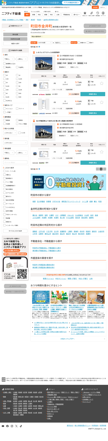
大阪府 (15, 406)
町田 (100, 201)
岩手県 (25, 392)
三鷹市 (70, 231)
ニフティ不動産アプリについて (91, 395)
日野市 (41, 234)
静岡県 (25, 403)
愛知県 (15, 403)
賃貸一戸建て (75, 392)
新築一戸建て (72, 278)
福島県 (15, 394)
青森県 (20, 392)
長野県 (25, 401)
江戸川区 (42, 231)
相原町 (41, 215)
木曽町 (56, 217)
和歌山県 (40, 406)
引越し (49, 418)
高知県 (25, 410)
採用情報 (103, 425)
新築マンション (48, 278)
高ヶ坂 (62, 217)
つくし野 (85, 201)
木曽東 (50, 217)
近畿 (4, 406)
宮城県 (30, 392)
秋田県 (35, 392)
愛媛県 (20, 410)
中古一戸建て (83, 278)
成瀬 (91, 201)
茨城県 (36, 397)
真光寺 (77, 217)
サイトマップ (86, 402)
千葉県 (31, 397)
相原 (34, 201)
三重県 (30, 403)
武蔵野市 (63, 231)
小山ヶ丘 (70, 215)
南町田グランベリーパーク (71, 201)
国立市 (62, 234)
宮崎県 (40, 413)
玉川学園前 (41, 201)
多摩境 (48, 201)
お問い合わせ (86, 397)
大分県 (35, 413)
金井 (91, 215)
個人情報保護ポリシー (82, 425)
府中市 (82, 231)
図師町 (91, 217)
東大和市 (81, 234)
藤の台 (35, 215)
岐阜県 (20, 403)
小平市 (35, 234)
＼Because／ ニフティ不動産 (91, 392)
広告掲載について (87, 399)
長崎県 (25, 413)
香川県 (15, 410)
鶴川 (95, 201)
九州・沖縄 (6, 413)
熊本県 (30, 413)
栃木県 (41, 397)
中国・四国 (6, 408)
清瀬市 (88, 234)
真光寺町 (84, 217)
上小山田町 (36, 217)
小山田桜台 (79, 215)
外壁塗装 (50, 416)
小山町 (86, 215)
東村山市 (48, 234)
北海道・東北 (7, 392)
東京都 (15, 397)
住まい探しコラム (52, 411)
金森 (96, 215)
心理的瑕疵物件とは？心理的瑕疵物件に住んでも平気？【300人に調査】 (96, 307)
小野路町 (63, 215)
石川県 (35, 401)
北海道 (15, 392)
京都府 (25, 406)
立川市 (56, 231)
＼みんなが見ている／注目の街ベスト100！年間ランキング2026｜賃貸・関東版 (40, 307)
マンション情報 (52, 406)
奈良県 (35, 406)
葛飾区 (35, 231)
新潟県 (15, 401)
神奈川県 (21, 397)
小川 (56, 215)
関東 (4, 397)
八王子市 (49, 231)
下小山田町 (70, 217)
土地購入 (50, 402)
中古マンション (60, 278)
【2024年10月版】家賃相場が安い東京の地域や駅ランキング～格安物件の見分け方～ (87, 328)
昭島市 (88, 231)
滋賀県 (30, 406)
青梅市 (76, 231)
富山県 (30, 401)
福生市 (68, 234)
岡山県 (20, 408)
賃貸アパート (65, 392)
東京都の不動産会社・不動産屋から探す (47, 250)
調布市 (94, 231)
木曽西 (44, 217)
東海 (4, 403)
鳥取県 (25, 408)
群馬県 (15, 399)
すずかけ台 (56, 201)
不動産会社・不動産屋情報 (55, 404)
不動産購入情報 (52, 395)
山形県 (40, 392)
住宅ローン (50, 414)
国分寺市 (55, 234)
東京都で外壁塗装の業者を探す (44, 267)
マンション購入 (52, 397)
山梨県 (20, 401)
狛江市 (74, 234)
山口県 (35, 408)
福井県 (40, 401)
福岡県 (15, 413)
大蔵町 (51, 215)
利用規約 (95, 425)
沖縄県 (22, 415)
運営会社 (70, 425)
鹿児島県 (16, 415)
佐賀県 (20, 413)
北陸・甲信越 (7, 401)
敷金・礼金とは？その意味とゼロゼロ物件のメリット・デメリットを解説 (77, 307)
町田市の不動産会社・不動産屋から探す (47, 248)
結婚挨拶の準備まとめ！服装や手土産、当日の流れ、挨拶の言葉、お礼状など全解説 (51, 328)
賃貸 (48, 392)
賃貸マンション (55, 392)
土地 (90, 278)
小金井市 (101, 231)
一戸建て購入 (51, 399)
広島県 (15, 408)
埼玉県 (27, 397)
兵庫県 (20, 406)
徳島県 (40, 408)
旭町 (46, 215)
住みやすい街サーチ (53, 409)
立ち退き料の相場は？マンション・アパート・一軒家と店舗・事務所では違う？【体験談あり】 (59, 308)
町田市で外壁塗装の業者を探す (44, 265)
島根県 (30, 408)
